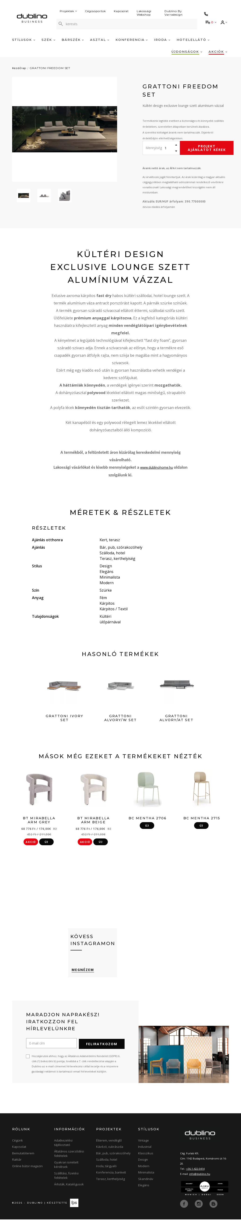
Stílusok (23, 40)
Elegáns (143, 1188)
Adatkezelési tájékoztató (63, 1145)
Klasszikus (145, 1156)
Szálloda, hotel (106, 1162)
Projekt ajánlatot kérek (207, 148)
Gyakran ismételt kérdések (66, 1167)
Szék (48, 40)
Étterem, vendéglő (109, 1143)
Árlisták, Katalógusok (69, 1187)
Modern (143, 1168)
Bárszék (73, 40)
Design (143, 1162)
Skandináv (145, 1181)
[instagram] (199, 1206)
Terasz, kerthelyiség (110, 1181)
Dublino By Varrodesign (174, 12)
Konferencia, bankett (111, 1175)
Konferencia (131, 40)
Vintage (143, 1143)
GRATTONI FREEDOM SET (50, 68)
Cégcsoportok (95, 11)
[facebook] (184, 1206)
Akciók (218, 51)
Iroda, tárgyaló (106, 1168)
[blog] (213, 1206)
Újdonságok (186, 51)
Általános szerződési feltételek (69, 1156)
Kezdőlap (19, 68)
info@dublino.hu (199, 1176)
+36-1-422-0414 (195, 1171)
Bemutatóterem (23, 1156)
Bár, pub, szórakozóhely (113, 1156)
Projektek (68, 11)
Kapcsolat (121, 11)
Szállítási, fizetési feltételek (66, 1178)
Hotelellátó (193, 40)
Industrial (144, 1149)
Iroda (162, 40)
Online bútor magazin (27, 1168)
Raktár (16, 1162)
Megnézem (81, 973)
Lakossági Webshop (144, 12)
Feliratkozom (101, 1046)
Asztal (99, 40)
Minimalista (146, 1175)
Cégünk (17, 1143)
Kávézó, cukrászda (109, 1149)
